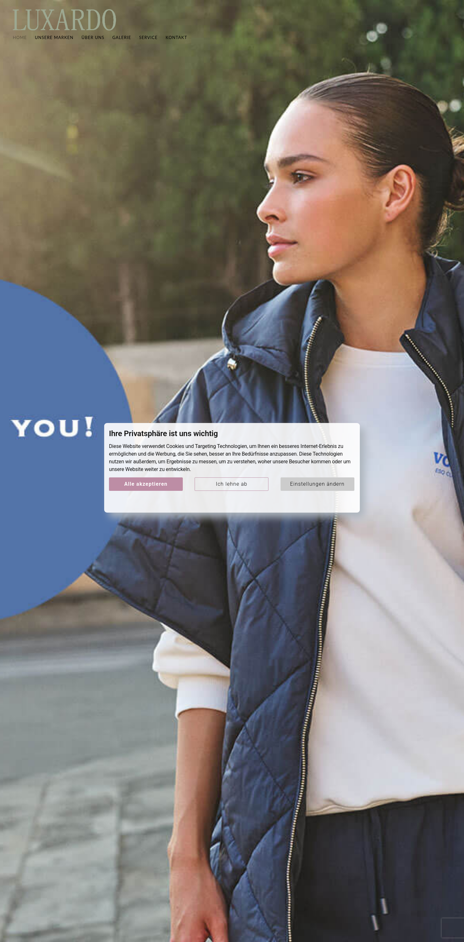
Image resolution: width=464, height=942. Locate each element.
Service (148, 43)
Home (20, 43)
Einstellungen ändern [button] (317, 484)
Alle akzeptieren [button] (145, 484)
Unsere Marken (54, 43)
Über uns (92, 43)
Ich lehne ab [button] (231, 484)
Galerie (121, 43)
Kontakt (176, 43)
